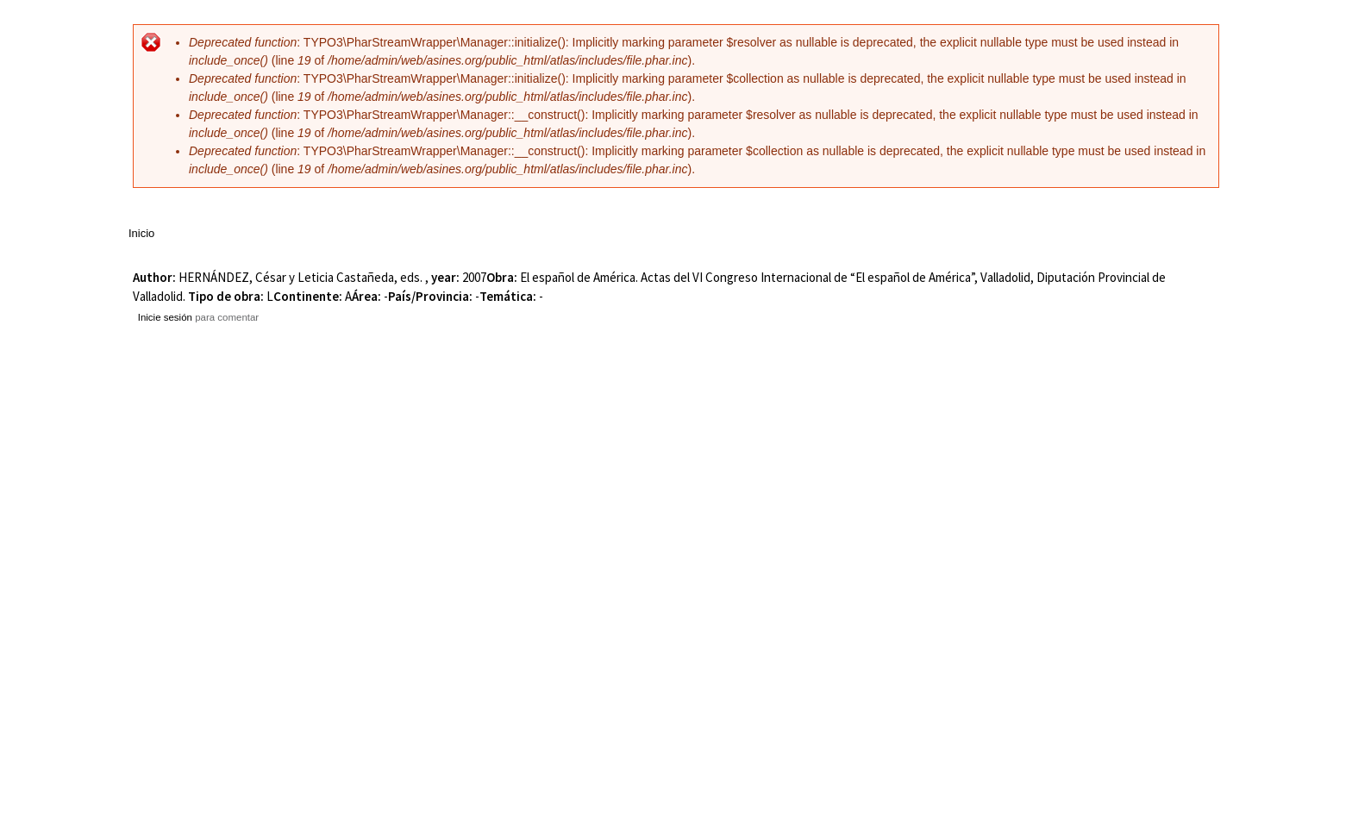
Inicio (141, 233)
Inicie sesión (165, 317)
